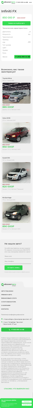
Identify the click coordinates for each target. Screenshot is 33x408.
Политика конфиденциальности (12, 314)
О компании (5, 305)
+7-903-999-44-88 (22, 2)
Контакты (5, 309)
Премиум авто (6, 294)
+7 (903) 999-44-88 (22, 57)
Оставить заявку (13, 267)
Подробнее (27, 404)
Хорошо (26, 401)
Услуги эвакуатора (8, 302)
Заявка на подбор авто (16, 23)
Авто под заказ (7, 291)
